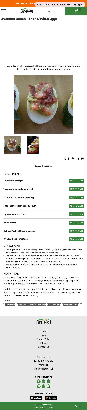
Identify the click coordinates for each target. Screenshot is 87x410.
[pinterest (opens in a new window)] (48, 382)
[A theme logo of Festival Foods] (26, 10)
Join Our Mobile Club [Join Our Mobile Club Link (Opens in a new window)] (43, 368)
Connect (43, 365)
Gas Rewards (43, 357)
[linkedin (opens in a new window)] (48, 386)
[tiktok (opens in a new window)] (43, 386)
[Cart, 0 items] (76, 11)
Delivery (43, 343)
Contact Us (43, 347)
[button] (12, 145)
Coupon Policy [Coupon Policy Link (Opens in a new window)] (43, 339)
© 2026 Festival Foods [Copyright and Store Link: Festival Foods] (43, 405)
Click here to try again (71, 4)
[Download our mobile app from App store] (36, 397)
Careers (43, 331)
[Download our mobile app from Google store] (51, 397)
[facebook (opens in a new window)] (39, 382)
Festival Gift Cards (43, 361)
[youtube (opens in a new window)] (39, 386)
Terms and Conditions (43, 407)
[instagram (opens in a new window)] (43, 382)
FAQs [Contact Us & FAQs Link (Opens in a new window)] (43, 335)
